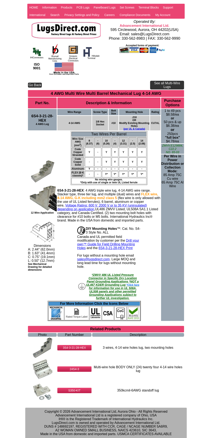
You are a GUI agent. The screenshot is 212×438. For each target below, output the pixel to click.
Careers (109, 15)
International (37, 15)
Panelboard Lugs (105, 7)
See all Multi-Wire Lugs (167, 85)
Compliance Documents (135, 15)
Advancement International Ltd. (144, 25)
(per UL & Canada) (134, 128)
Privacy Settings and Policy (81, 15)
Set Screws (127, 7)
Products (66, 7)
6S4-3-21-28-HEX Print (116, 248)
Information (49, 7)
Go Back (35, 85)
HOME (33, 7)
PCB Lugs (82, 7)
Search (54, 15)
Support (168, 7)
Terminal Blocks (149, 7)
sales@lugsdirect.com (93, 259)
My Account (162, 15)
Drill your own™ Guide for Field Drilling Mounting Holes (108, 244)
